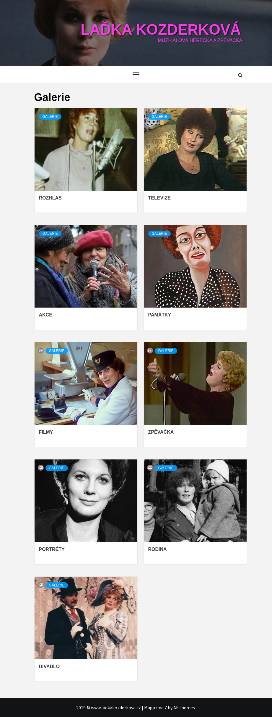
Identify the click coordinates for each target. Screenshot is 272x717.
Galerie (50, 117)
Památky (159, 314)
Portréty (52, 549)
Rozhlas (50, 197)
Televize (159, 197)
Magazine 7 (155, 707)
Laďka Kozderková (161, 29)
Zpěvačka (161, 432)
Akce (45, 314)
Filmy (46, 432)
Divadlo (49, 666)
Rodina (157, 549)
